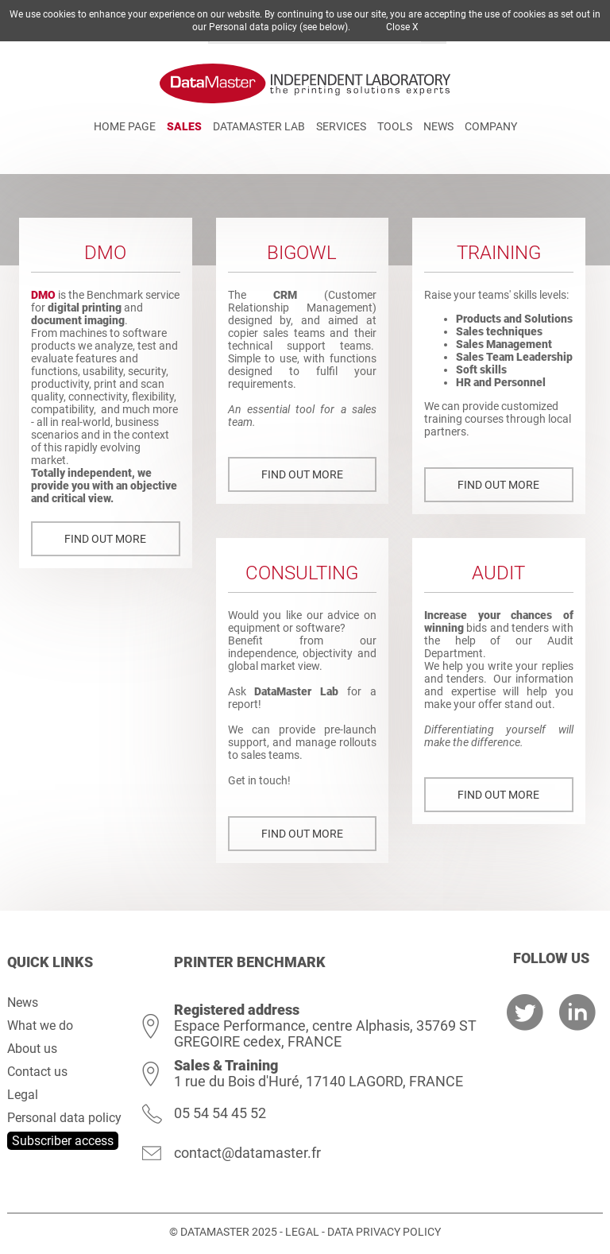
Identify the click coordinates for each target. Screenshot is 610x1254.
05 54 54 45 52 (220, 1113)
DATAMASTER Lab (259, 126)
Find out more (105, 538)
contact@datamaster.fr (247, 1152)
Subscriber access (63, 1140)
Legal (22, 1094)
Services (341, 126)
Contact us (37, 1071)
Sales (184, 126)
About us (32, 1048)
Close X (402, 27)
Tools (394, 126)
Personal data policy (64, 1117)
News (438, 126)
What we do (40, 1025)
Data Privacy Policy (384, 1231)
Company (491, 126)
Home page (125, 126)
